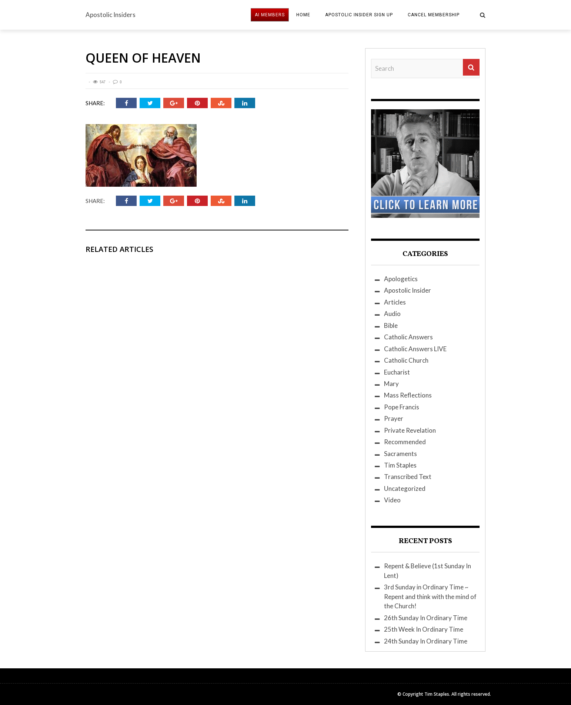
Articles (395, 302)
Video (392, 500)
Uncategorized (404, 488)
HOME (303, 14)
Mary (391, 384)
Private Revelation (410, 430)
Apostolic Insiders (111, 15)
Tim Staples (400, 465)
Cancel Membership (434, 14)
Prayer (393, 418)
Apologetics (401, 279)
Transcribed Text (407, 476)
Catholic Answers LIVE (415, 349)
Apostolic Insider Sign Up (359, 14)
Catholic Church (406, 360)
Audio (392, 313)
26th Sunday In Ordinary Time (425, 618)
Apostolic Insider (407, 290)
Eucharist (397, 372)
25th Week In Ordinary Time (423, 629)
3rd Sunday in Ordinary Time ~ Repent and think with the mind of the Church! (430, 596)
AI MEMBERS (270, 14)
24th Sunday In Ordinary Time (425, 641)
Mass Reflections (408, 395)
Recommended (405, 442)
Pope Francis (401, 407)
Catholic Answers (408, 337)
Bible (391, 325)
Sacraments (400, 454)
